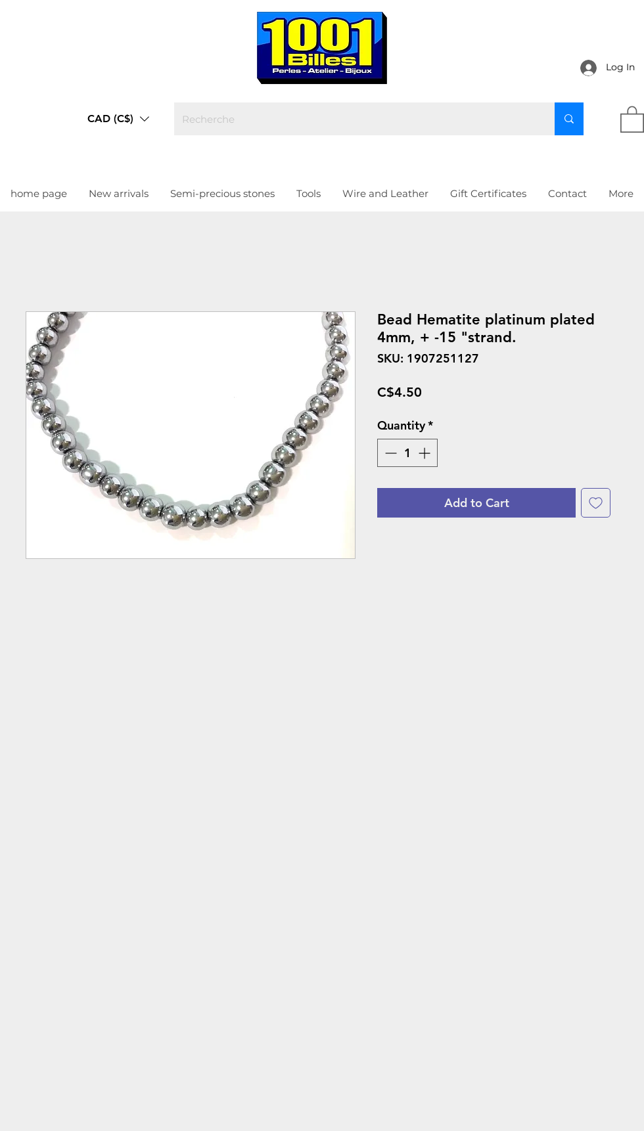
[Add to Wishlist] (595, 503)
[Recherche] (354, 118)
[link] (632, 118)
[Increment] (425, 452)
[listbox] (118, 118)
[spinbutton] (407, 452)
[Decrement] (389, 452)
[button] (118, 118)
